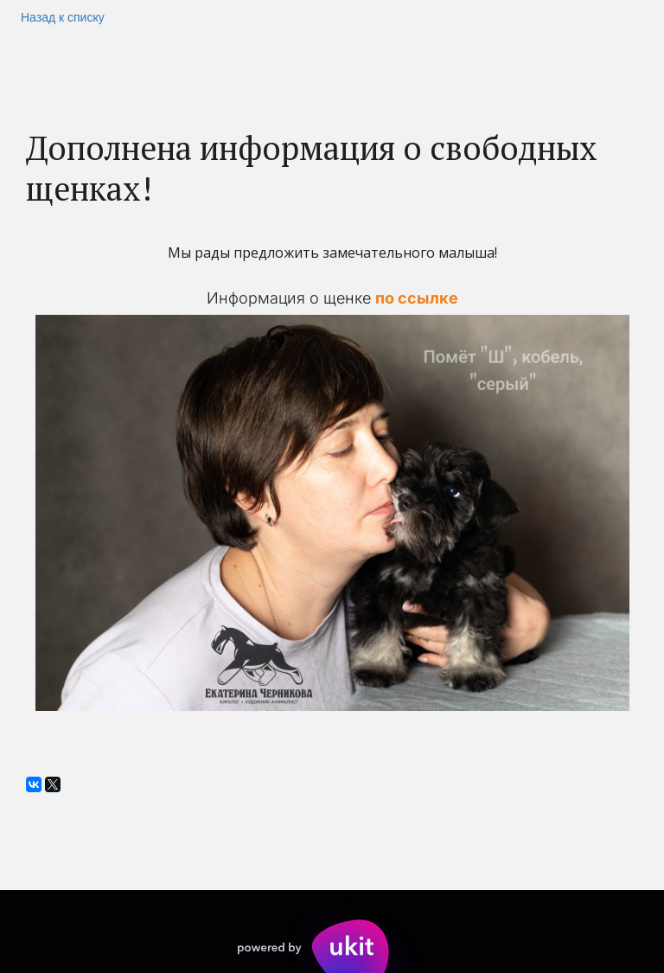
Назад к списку (63, 17)
